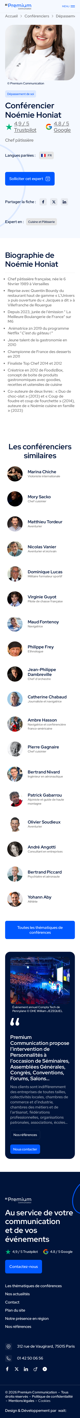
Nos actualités (17, 1293)
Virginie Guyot (42, 597)
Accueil (11, 16)
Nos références (25, 1135)
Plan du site (15, 1310)
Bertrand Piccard (45, 872)
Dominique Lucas (45, 572)
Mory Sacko (39, 497)
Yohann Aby (39, 897)
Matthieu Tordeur (45, 522)
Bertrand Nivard (44, 772)
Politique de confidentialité (52, 1396)
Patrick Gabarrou (45, 795)
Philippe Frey (41, 647)
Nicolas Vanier (42, 547)
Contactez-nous (23, 1266)
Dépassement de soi (20, 93)
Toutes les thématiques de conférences (40, 930)
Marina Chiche (42, 472)
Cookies (44, 1401)
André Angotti (42, 847)
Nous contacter (25, 1149)
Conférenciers (37, 16)
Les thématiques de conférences (33, 1285)
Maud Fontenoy (43, 622)
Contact (12, 1302)
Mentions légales (21, 1400)
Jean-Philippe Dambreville (42, 672)
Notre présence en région (27, 1318)
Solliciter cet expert (29, 178)
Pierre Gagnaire (43, 747)
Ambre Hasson (42, 720)
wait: (62, 1410)
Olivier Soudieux (44, 822)
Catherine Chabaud (47, 697)
